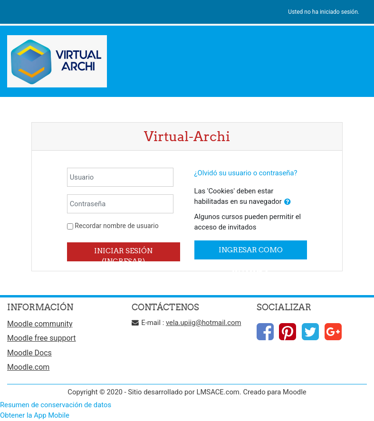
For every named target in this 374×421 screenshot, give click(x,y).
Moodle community (40, 323)
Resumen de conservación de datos (55, 405)
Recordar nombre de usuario (116, 226)
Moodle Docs (29, 352)
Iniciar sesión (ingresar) (123, 253)
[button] (287, 202)
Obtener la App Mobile (34, 415)
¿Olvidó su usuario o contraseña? (245, 173)
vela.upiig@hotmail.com (203, 322)
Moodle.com (28, 367)
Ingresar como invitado (251, 252)
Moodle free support (41, 338)
